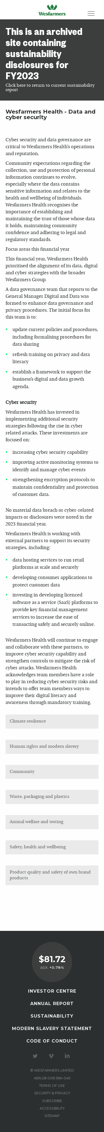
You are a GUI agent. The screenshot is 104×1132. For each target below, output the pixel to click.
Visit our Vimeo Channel (52, 1056)
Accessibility (52, 1108)
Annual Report (52, 1003)
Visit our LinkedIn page (68, 1056)
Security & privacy (52, 1093)
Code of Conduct (52, 1041)
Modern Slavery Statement (52, 1028)
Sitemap (52, 1116)
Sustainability (52, 1016)
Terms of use (52, 1086)
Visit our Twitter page (36, 1056)
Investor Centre (52, 991)
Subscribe (52, 1101)
